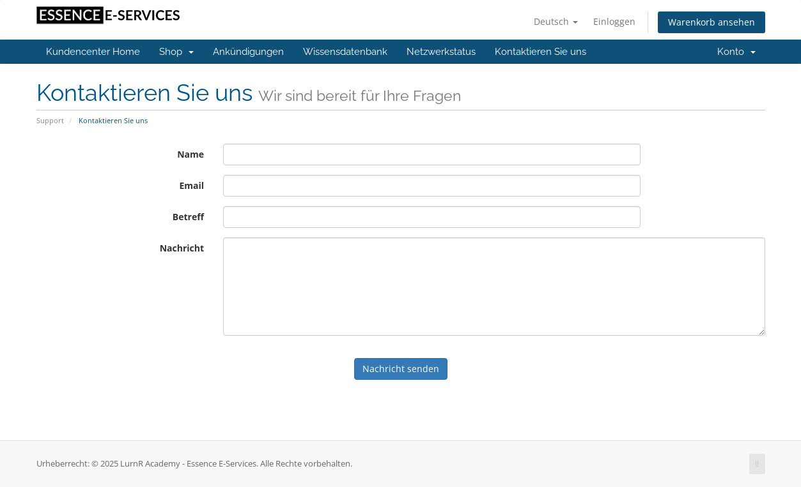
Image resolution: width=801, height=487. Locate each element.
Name (190, 154)
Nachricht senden (400, 369)
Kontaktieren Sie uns (540, 51)
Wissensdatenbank (345, 51)
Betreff (188, 217)
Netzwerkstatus (441, 51)
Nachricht (182, 248)
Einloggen (614, 21)
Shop (176, 51)
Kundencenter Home (93, 51)
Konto (736, 51)
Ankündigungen (248, 51)
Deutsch (556, 21)
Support (50, 120)
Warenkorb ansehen (711, 22)
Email (191, 185)
